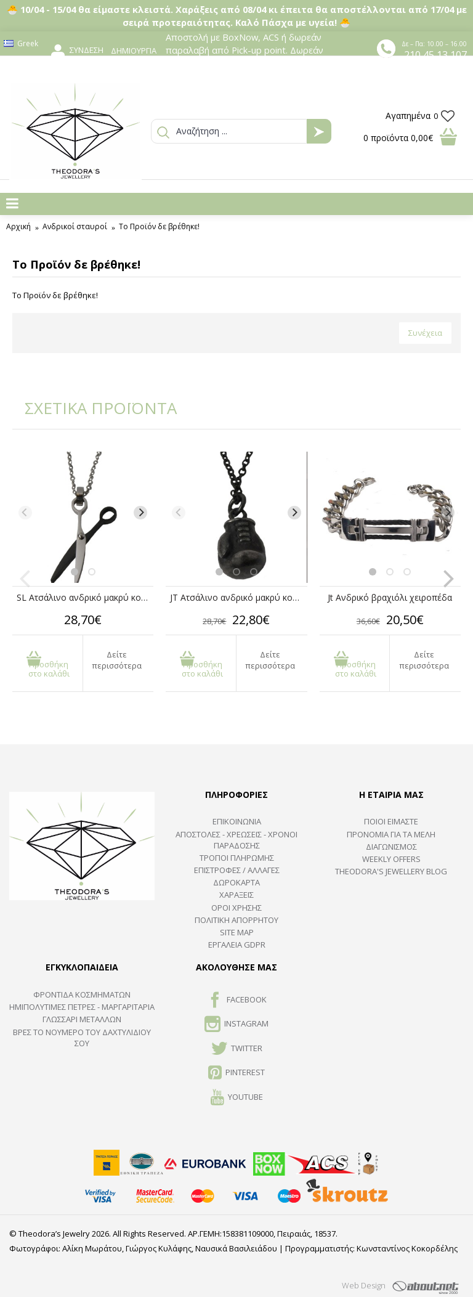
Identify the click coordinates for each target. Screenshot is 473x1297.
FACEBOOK (237, 1001)
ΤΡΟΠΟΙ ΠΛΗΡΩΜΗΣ (237, 857)
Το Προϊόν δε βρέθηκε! (159, 226)
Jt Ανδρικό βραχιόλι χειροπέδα (390, 597)
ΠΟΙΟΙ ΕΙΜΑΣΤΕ (391, 821)
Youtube (237, 1098)
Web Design (364, 1285)
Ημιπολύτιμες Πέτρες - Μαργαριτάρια (82, 1006)
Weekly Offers (391, 858)
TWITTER (236, 1049)
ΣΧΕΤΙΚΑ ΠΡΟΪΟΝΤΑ (92, 408)
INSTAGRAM (236, 1025)
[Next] (140, 512)
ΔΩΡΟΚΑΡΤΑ (236, 882)
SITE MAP (237, 932)
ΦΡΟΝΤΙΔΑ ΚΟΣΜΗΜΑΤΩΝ (82, 994)
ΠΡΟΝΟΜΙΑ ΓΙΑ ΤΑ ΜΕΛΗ (391, 834)
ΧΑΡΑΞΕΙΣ (236, 894)
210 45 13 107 (435, 55)
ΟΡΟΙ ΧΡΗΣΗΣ (236, 907)
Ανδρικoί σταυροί (74, 226)
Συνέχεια (425, 332)
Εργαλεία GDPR (236, 944)
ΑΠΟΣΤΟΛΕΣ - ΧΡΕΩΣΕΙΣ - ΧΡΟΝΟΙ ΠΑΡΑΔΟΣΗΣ (236, 840)
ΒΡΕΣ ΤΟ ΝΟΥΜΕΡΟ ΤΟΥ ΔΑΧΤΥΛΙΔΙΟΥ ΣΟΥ (82, 1038)
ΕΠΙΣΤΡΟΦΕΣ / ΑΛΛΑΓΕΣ (237, 870)
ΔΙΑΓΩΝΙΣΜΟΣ (391, 846)
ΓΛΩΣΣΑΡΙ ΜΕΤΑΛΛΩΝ (81, 1019)
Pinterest (236, 1073)
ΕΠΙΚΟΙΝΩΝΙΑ (236, 821)
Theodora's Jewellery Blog (391, 871)
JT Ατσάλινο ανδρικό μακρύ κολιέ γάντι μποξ (238, 597)
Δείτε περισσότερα (117, 660)
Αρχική (18, 226)
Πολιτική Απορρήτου (236, 919)
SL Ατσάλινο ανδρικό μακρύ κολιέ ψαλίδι (85, 597)
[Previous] (25, 512)
